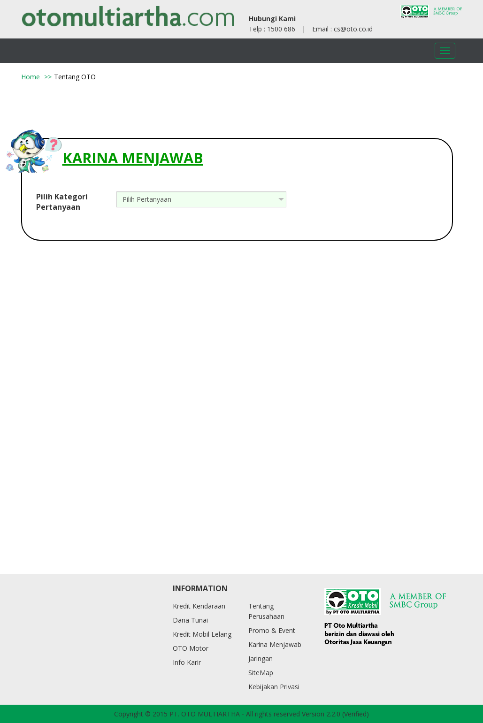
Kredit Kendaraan (199, 605)
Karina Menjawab (274, 644)
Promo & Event (271, 630)
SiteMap (260, 672)
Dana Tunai (190, 620)
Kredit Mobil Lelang (202, 634)
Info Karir (187, 662)
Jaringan (260, 658)
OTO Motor (190, 648)
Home (30, 76)
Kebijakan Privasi (273, 686)
